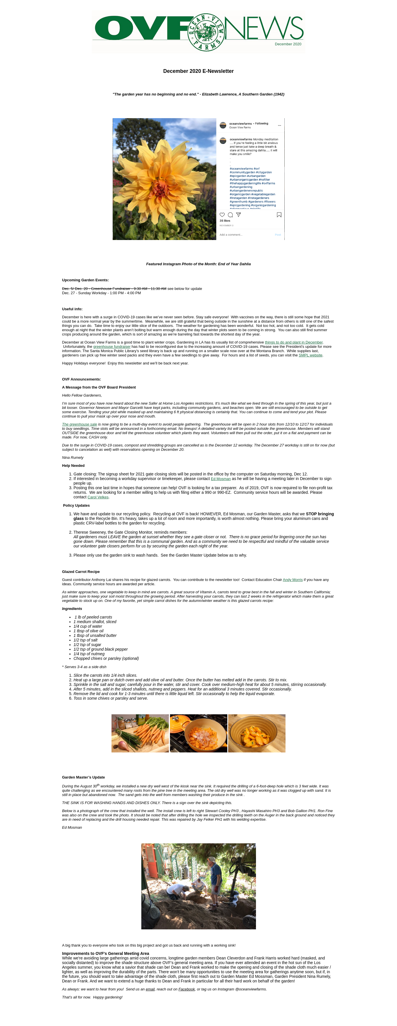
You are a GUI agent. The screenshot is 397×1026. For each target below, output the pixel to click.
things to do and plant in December (293, 342)
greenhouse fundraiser (111, 346)
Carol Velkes (98, 497)
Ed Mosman (221, 479)
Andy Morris (293, 580)
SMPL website (310, 355)
